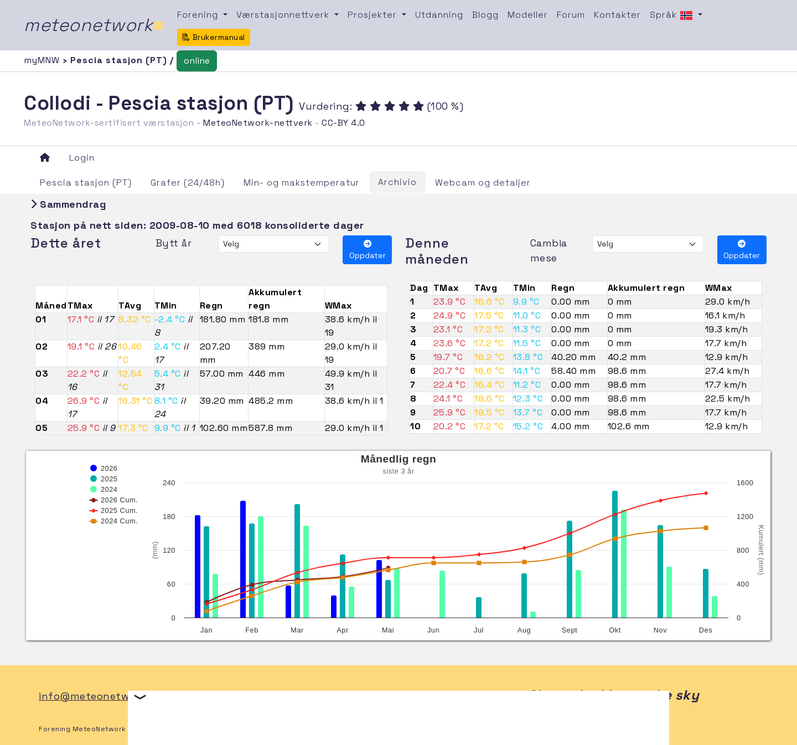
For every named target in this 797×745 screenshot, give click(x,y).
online (197, 60)
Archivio (397, 182)
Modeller (528, 14)
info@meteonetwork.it (97, 696)
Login (82, 157)
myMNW (43, 60)
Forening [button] (199, 14)
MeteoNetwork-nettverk (258, 123)
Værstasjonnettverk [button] (284, 14)
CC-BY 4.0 (343, 123)
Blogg (485, 14)
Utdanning (439, 14)
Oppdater (367, 250)
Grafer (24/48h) (188, 182)
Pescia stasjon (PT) (86, 182)
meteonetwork (94, 25)
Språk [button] (673, 15)
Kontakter (617, 14)
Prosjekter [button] (374, 14)
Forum (571, 14)
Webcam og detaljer (483, 182)
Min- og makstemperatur (302, 182)
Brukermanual (213, 37)
